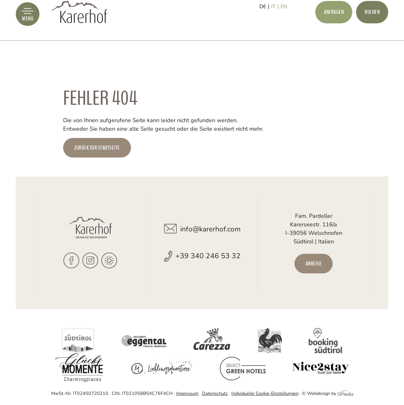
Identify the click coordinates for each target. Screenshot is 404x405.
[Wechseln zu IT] (275, 27)
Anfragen (334, 27)
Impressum (187, 393)
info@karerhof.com (210, 229)
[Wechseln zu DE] (264, 27)
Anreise (314, 263)
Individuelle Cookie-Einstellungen (265, 393)
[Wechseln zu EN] (284, 27)
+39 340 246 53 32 (208, 256)
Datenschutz (215, 393)
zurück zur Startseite (97, 148)
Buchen (372, 27)
